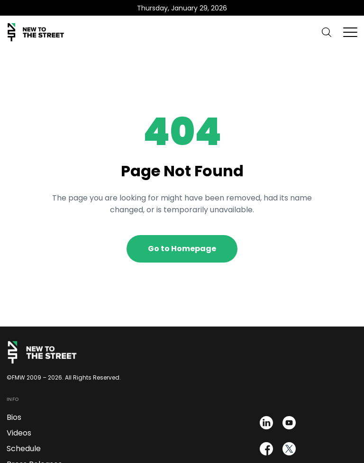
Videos (19, 432)
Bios (14, 417)
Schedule (24, 448)
